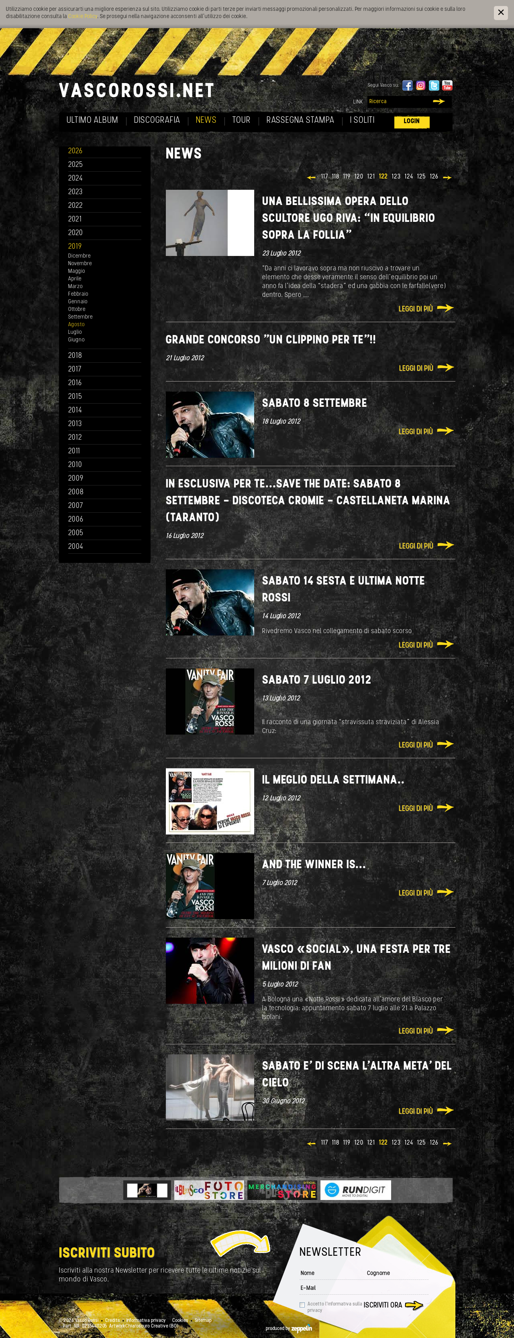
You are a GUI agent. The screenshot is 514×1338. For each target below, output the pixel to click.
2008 (76, 492)
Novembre (80, 264)
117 (324, 177)
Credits (112, 1320)
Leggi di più (416, 309)
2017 (75, 370)
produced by (289, 1329)
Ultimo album (92, 120)
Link (358, 102)
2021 (75, 219)
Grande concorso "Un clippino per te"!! (271, 340)
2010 (75, 465)
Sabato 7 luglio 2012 (317, 680)
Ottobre (77, 310)
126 (434, 177)
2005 (76, 533)
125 (421, 177)
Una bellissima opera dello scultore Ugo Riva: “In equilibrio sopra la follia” (348, 219)
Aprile (75, 279)
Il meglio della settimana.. (333, 780)
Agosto (76, 325)
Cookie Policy (82, 17)
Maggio (76, 271)
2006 (76, 520)
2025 (75, 165)
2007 (75, 506)
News (206, 120)
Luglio (75, 332)
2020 (75, 233)
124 (409, 177)
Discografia (157, 120)
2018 (75, 356)
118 (335, 177)
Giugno (76, 340)
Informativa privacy (146, 1320)
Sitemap (203, 1320)
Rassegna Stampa (301, 120)
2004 (76, 547)
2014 (75, 410)
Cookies (180, 1320)
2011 (74, 451)
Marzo (75, 287)
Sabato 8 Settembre (314, 404)
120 (359, 177)
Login (412, 121)
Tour (242, 120)
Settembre (80, 317)
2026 (75, 151)
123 (396, 177)
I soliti (362, 120)
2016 (75, 383)
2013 (75, 424)
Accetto (335, 1307)
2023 (75, 192)
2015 (75, 397)
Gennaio (78, 302)
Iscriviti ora (383, 1306)
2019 (75, 247)
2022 (75, 206)
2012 (75, 438)
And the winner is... (314, 865)
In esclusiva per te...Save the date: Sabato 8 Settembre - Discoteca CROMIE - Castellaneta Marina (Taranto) (308, 501)
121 (371, 177)
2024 (75, 179)
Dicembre (79, 256)
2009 (76, 479)
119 (347, 177)
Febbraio (78, 294)
